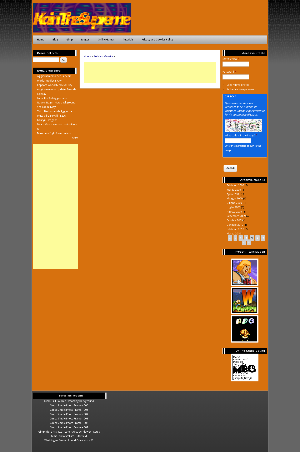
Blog (55, 39)
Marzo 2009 (234, 189)
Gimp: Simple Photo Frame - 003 (69, 418)
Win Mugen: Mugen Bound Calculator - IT (69, 440)
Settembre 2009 (236, 216)
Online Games (106, 39)
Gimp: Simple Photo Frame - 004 (69, 414)
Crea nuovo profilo (238, 84)
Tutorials (128, 39)
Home (40, 39)
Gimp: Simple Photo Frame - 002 (69, 422)
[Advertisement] (150, 72)
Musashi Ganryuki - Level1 (52, 115)
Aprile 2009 (233, 194)
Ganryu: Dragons (47, 120)
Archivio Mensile (103, 56)
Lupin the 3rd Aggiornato (52, 98)
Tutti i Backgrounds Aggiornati (55, 111)
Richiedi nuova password (241, 89)
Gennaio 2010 (235, 224)
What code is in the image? (241, 135)
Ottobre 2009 (235, 220)
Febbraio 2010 (235, 229)
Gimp (69, 39)
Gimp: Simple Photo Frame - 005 (69, 409)
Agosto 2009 (234, 211)
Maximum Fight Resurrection (54, 133)
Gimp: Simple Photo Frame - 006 (69, 405)
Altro (75, 137)
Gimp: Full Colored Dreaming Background (69, 401)
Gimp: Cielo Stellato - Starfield (69, 436)
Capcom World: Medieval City (54, 85)
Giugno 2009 (234, 202)
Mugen (85, 39)
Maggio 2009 (234, 198)
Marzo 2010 (234, 233)
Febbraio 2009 (235, 185)
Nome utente (230, 58)
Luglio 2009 (233, 207)
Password (229, 71)
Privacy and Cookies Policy (157, 39)
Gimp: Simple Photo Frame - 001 (69, 427)
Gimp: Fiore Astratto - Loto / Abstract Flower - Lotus (69, 431)
